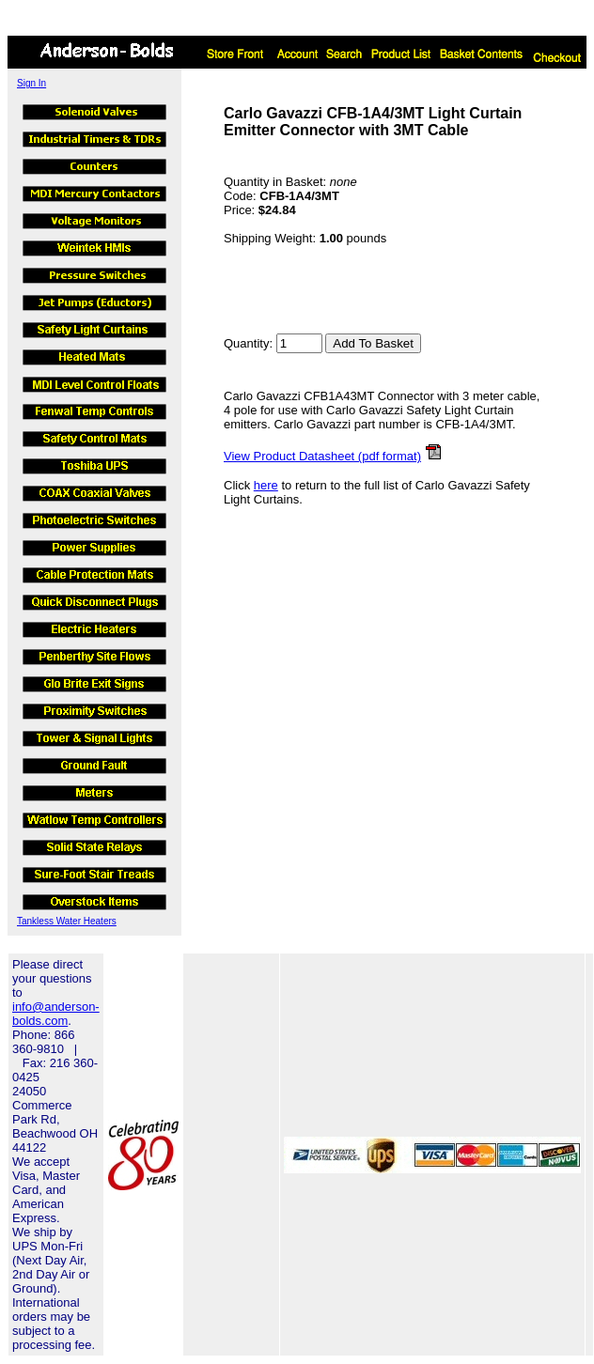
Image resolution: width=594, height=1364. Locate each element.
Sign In (31, 83)
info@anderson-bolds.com (56, 1014)
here (266, 485)
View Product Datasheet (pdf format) (322, 456)
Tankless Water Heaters (67, 921)
